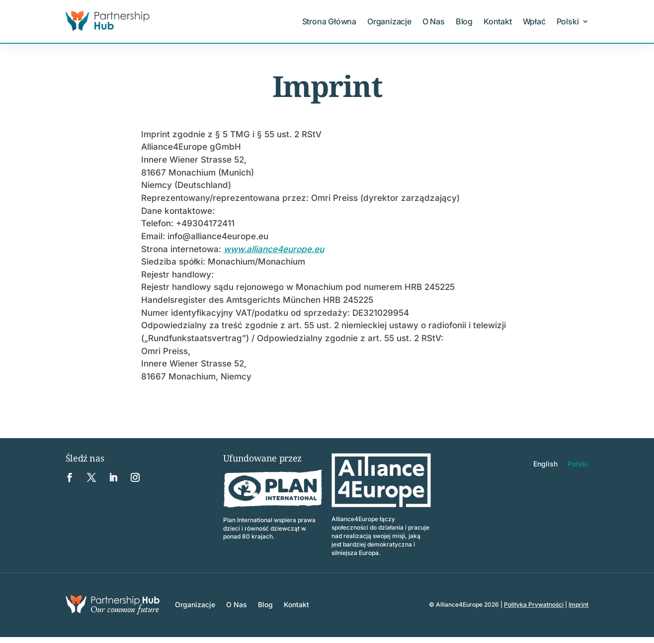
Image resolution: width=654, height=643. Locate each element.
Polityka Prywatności (534, 604)
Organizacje (389, 21)
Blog (464, 21)
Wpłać (534, 21)
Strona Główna (329, 21)
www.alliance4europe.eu (274, 249)
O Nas (433, 21)
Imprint (578, 604)
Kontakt (498, 21)
